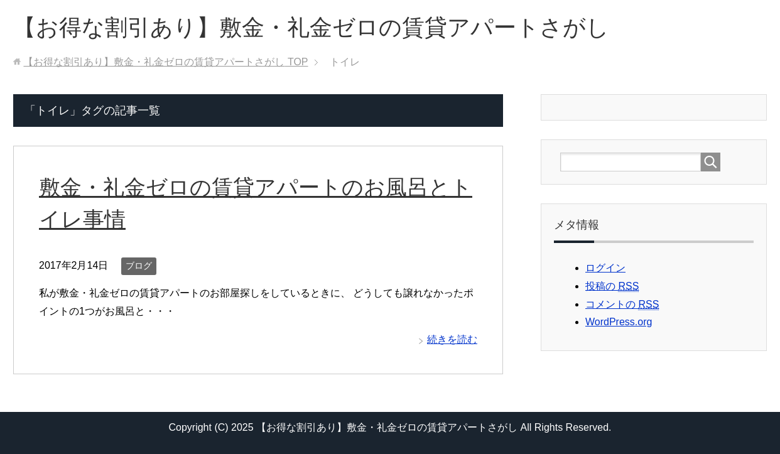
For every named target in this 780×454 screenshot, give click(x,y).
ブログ (139, 266)
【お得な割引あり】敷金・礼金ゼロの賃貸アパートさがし (311, 27)
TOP (165, 62)
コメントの (622, 304)
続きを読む (452, 339)
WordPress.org (618, 321)
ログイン (605, 267)
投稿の (612, 286)
